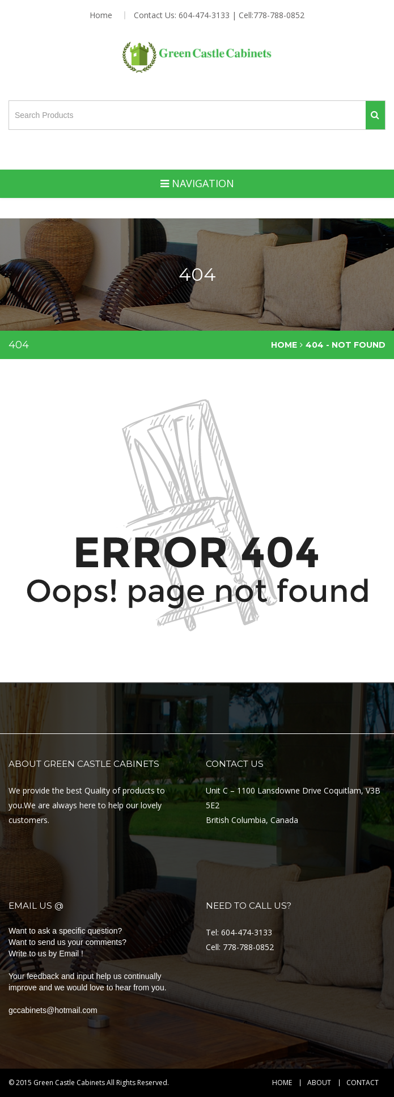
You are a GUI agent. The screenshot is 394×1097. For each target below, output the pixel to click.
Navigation (197, 183)
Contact (362, 1082)
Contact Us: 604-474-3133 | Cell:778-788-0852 (219, 15)
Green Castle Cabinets (69, 1082)
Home (101, 15)
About (319, 1082)
